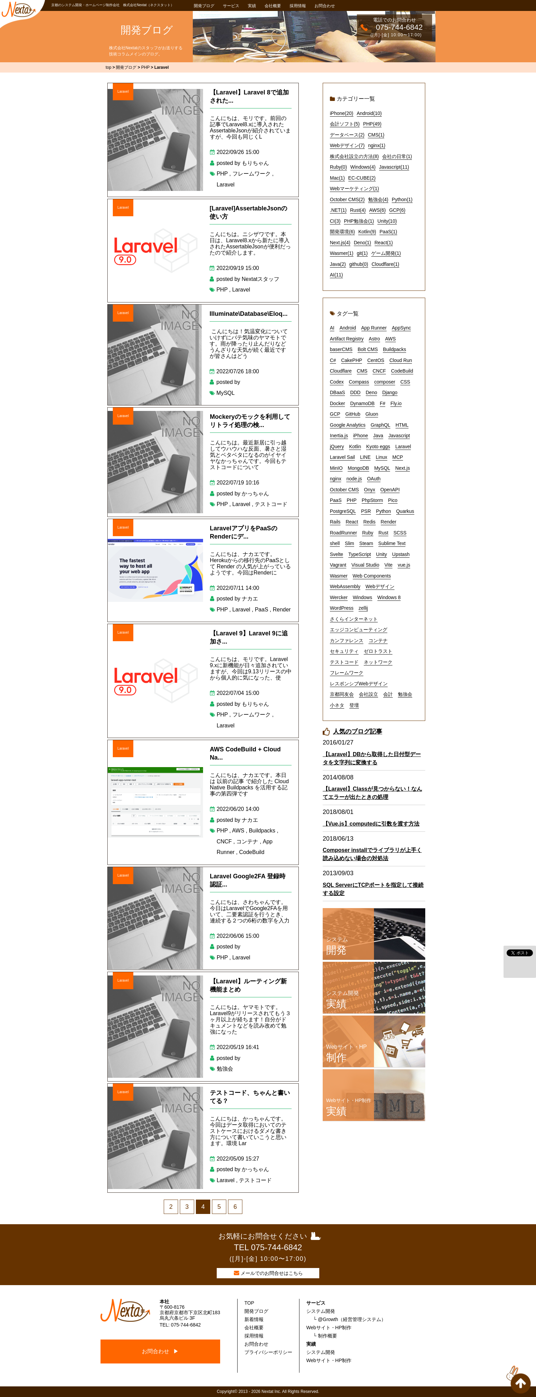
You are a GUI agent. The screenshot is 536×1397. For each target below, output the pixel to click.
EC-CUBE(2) (362, 178)
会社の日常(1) (397, 156)
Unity (381, 554)
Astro (374, 338)
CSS (405, 382)
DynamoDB (362, 403)
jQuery (337, 446)
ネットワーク (378, 662)
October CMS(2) (347, 199)
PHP (222, 174)
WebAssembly (345, 586)
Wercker (339, 597)
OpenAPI (390, 489)
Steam (366, 543)
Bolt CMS (368, 349)
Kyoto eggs (378, 446)
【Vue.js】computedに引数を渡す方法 (371, 824)
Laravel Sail (342, 457)
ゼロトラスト (378, 651)
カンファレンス (346, 640)
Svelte (336, 554)
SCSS (399, 532)
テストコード (271, 504)
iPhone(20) (341, 113)
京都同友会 (342, 694)
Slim (349, 543)
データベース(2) (347, 135)
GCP (335, 414)
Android (347, 328)
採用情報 (298, 5)
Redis (369, 522)
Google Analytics (347, 425)
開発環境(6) (342, 231)
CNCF (224, 841)
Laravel (123, 91)
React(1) (384, 242)
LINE (365, 457)
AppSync (401, 328)
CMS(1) (376, 135)
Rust (383, 532)
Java (378, 435)
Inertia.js (339, 435)
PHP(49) (372, 124)
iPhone (360, 435)
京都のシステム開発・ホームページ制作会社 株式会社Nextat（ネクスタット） (112, 5)
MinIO (336, 468)
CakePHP (351, 360)
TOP (249, 1303)
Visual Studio (365, 565)
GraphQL (380, 425)
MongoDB (358, 468)
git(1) (362, 253)
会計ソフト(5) (345, 124)
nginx (335, 478)
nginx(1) (377, 145)
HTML (402, 425)
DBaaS (337, 392)
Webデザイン (379, 586)
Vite (389, 565)
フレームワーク (251, 174)
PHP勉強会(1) (359, 221)
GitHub (352, 414)
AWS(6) (377, 210)
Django (389, 392)
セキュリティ (344, 651)
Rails (335, 522)
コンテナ (247, 841)
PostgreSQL (343, 511)
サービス (231, 5)
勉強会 (225, 1069)
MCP (397, 457)
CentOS (375, 360)
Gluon (371, 414)
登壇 (354, 705)
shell (335, 543)
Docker (337, 403)
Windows (362, 597)
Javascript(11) (394, 167)
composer (384, 382)
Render (282, 609)
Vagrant (338, 565)
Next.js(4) (340, 242)
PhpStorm (372, 500)
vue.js (404, 565)
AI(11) (336, 274)
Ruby (367, 532)
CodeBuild (251, 852)
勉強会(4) (378, 199)
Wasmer (339, 576)
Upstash (401, 554)
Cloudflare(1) (385, 264)
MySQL (225, 393)
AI (332, 328)
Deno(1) (362, 242)
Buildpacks (262, 830)
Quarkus (405, 511)
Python (383, 511)
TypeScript (359, 554)
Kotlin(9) (367, 231)
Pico (392, 500)
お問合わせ (324, 5)
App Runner (374, 328)
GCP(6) (397, 210)
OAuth (374, 478)
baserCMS (341, 349)
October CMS (344, 489)
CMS (362, 371)
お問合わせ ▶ (160, 1351)
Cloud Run (400, 360)
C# (333, 360)
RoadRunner (343, 532)
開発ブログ (204, 5)
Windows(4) (363, 167)
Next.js (402, 468)
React (352, 522)
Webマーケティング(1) (354, 188)
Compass (359, 382)
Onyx (369, 489)
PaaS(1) (388, 231)
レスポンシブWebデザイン (359, 683)
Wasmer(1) (341, 253)
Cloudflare (341, 371)
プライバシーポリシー (268, 1352)
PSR (366, 511)
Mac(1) (337, 178)
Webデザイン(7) (347, 145)
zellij (363, 608)
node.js (354, 478)
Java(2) (338, 264)
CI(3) (335, 221)
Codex (337, 382)
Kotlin (355, 446)
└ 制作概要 (325, 1335)
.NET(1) (338, 210)
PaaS (261, 609)
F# (382, 403)
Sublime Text (392, 543)
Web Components (372, 576)
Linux (381, 457)
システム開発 (320, 1311)
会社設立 (368, 694)
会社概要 (273, 5)
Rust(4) (358, 210)
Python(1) (402, 199)
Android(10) (369, 113)
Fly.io (395, 403)
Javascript (399, 435)
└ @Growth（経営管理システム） (349, 1319)
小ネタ (337, 705)
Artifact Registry (347, 338)
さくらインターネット (354, 619)
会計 (388, 694)
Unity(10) (387, 221)
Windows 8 (389, 597)
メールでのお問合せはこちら (272, 1273)
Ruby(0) (338, 167)
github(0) (358, 264)
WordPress (341, 608)
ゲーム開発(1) (386, 253)
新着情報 (254, 1319)
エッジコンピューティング (358, 629)
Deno (371, 392)
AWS (238, 830)
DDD (355, 392)
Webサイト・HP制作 (328, 1327)
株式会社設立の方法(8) (354, 156)
